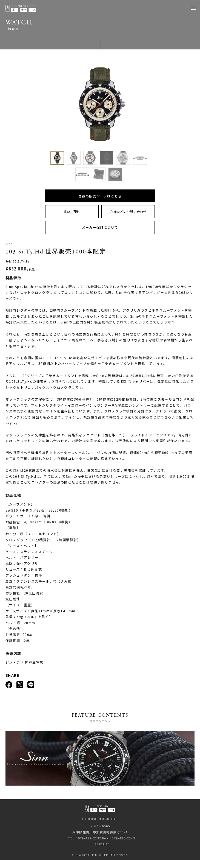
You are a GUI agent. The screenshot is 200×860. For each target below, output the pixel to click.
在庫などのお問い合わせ (128, 211)
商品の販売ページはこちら (100, 196)
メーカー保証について (100, 227)
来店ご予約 (72, 211)
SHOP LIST (102, 844)
